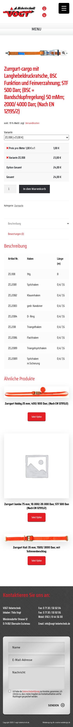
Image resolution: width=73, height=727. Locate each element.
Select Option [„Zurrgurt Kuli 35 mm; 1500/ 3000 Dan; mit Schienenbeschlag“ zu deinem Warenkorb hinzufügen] (37, 560)
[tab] (38, 224)
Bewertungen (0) (16, 234)
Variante (8, 132)
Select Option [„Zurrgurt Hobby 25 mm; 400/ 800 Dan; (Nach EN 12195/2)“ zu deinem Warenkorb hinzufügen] (37, 417)
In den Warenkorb (34, 189)
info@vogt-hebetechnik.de (57, 624)
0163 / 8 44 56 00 (60, 8)
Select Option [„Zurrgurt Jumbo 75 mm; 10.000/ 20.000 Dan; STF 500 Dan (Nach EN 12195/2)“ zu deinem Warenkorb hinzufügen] (37, 517)
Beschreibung (14, 223)
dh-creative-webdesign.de (61, 722)
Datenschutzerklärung (31, 704)
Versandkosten (32, 123)
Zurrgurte (18, 206)
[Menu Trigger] (64, 8)
